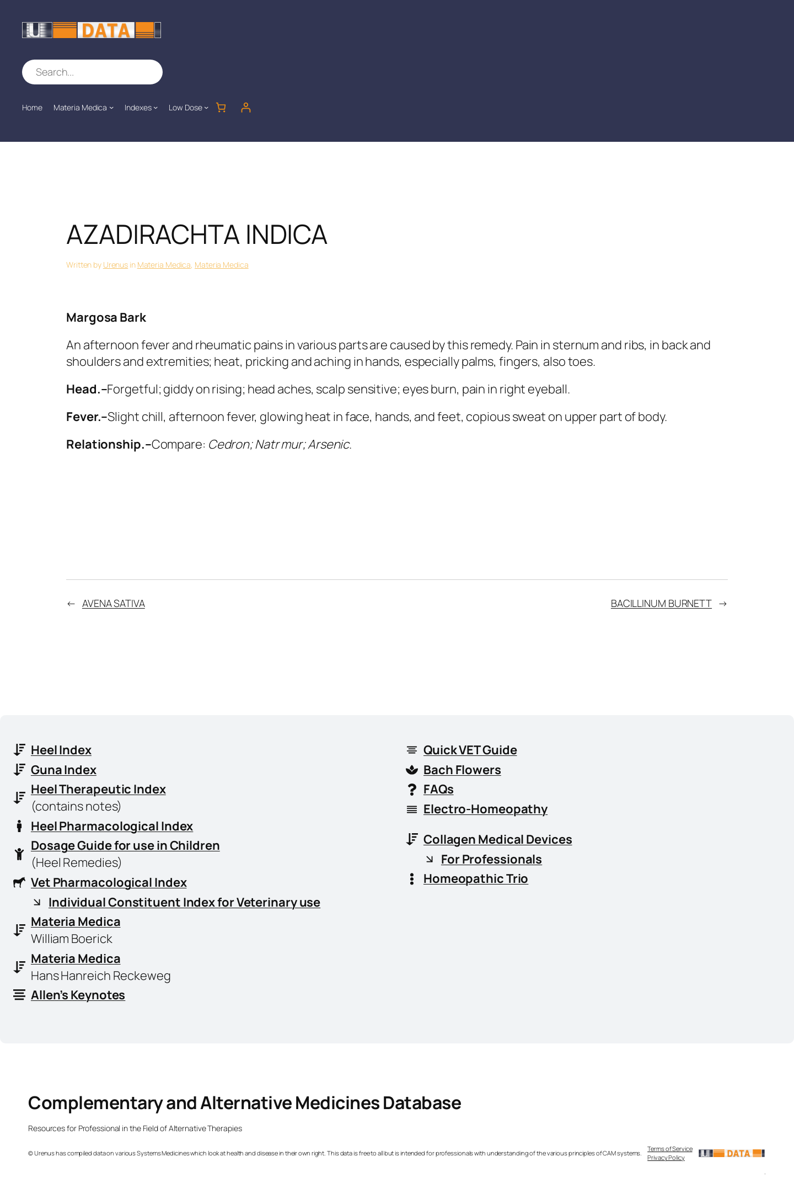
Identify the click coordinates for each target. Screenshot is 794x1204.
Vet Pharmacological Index (109, 882)
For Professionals (492, 859)
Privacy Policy (666, 1158)
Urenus (115, 264)
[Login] (245, 107)
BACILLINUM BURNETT (661, 603)
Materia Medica (164, 264)
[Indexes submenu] (155, 107)
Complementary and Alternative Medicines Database (244, 1103)
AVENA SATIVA (113, 603)
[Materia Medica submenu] (111, 107)
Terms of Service (669, 1149)
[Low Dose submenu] (206, 107)
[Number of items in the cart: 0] (220, 107)
